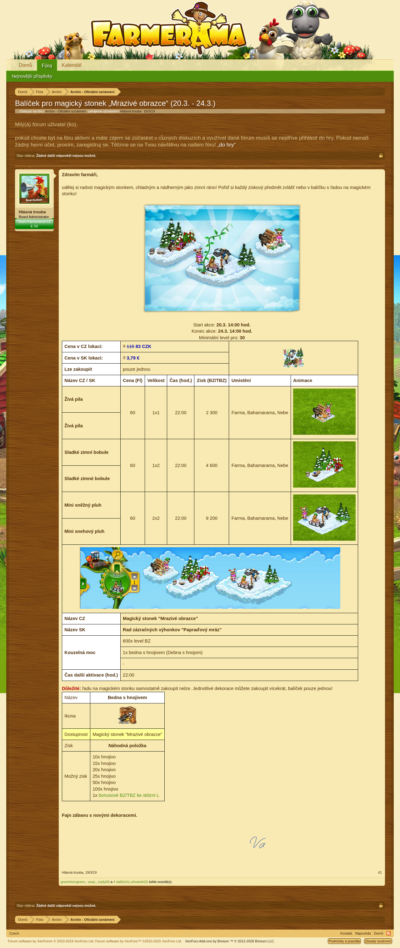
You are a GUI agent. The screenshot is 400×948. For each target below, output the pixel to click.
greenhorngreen (73, 882)
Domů (25, 65)
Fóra (47, 65)
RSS (388, 933)
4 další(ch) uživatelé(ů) (130, 882)
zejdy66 (104, 882)
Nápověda (363, 933)
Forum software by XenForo (51, 941)
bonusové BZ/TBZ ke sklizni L (129, 795)
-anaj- (91, 882)
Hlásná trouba (131, 111)
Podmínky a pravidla (344, 941)
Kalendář (72, 65)
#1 (380, 872)
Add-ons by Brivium (230, 941)
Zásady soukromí (378, 941)
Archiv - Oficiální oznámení (65, 111)
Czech (14, 933)
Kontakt (346, 933)
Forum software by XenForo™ (138, 941)
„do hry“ (227, 145)
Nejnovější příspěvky (32, 76)
